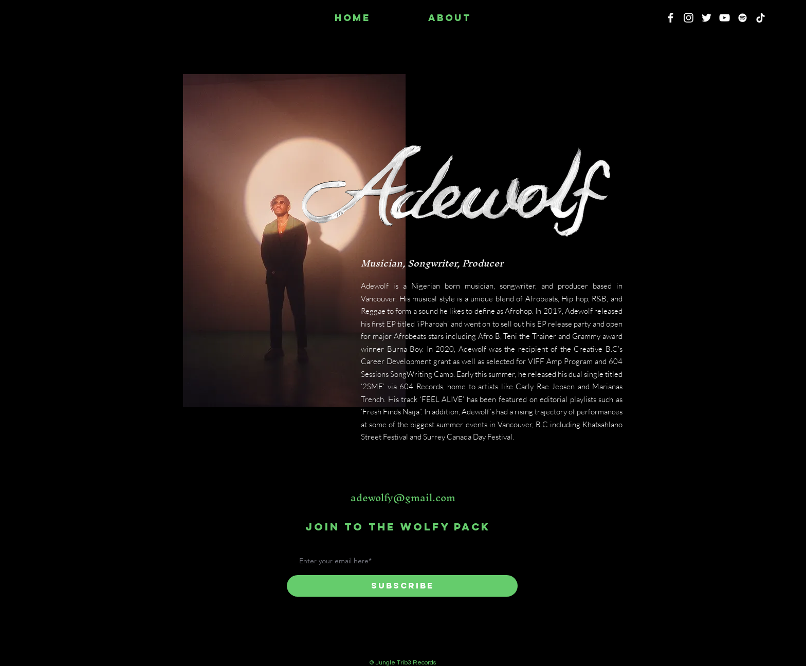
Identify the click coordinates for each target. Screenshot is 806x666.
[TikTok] (760, 17)
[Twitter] (706, 17)
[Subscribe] (402, 586)
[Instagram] (688, 17)
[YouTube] (724, 17)
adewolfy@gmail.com (403, 497)
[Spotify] (742, 17)
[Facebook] (670, 17)
